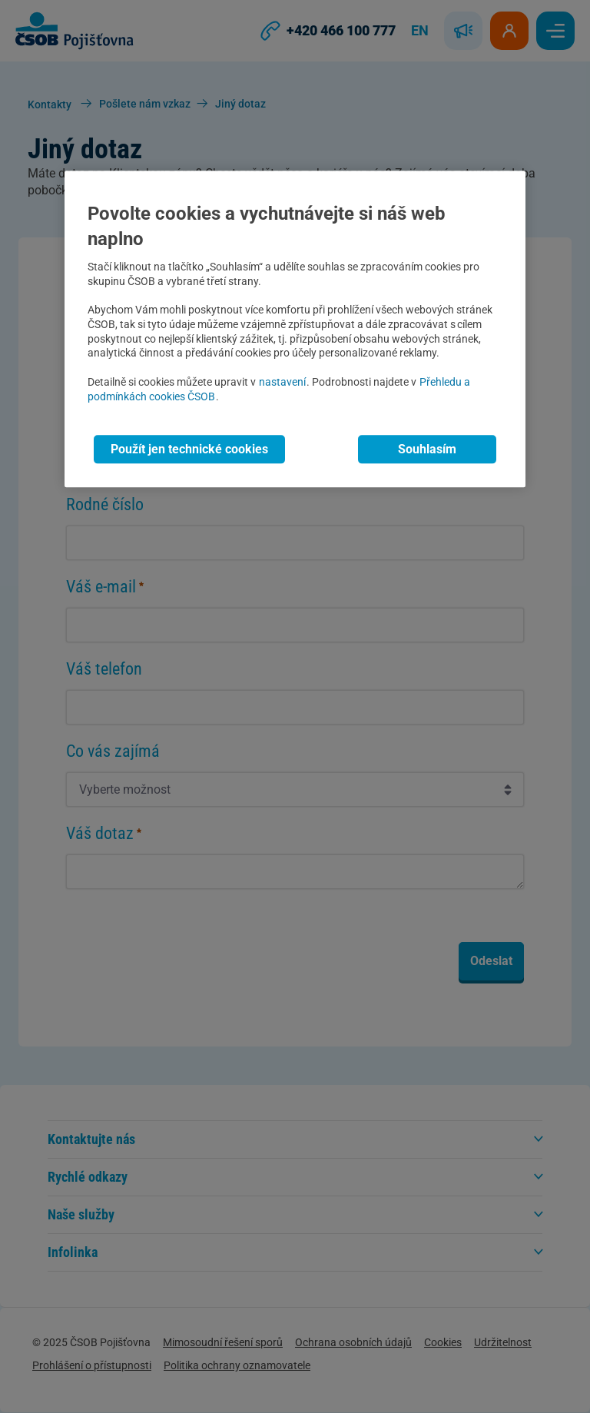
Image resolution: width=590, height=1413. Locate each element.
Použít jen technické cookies (189, 450)
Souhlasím (427, 450)
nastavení (282, 382)
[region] (295, 329)
